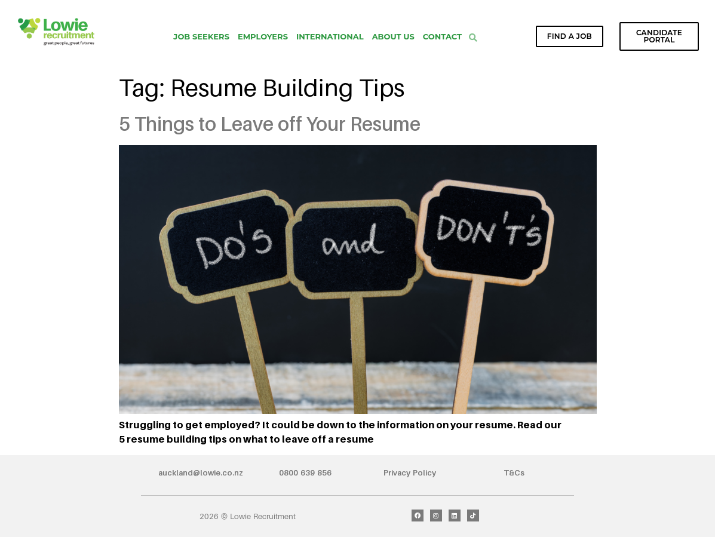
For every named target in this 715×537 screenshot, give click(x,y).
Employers (263, 36)
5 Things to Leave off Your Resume (270, 123)
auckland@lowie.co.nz (200, 472)
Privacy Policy (409, 472)
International (330, 36)
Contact (442, 36)
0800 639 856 (305, 472)
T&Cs (514, 472)
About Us (393, 36)
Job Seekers (201, 36)
